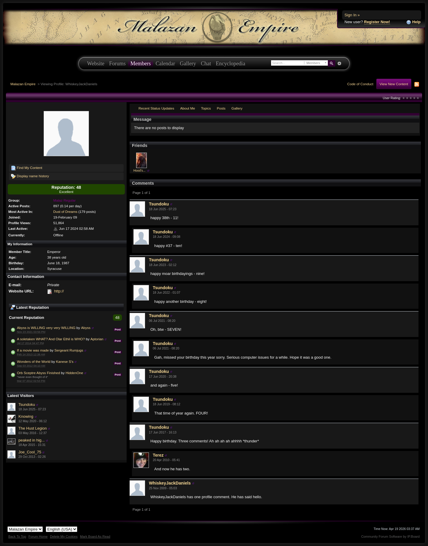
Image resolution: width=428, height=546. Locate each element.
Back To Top (17, 536)
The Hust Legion (32, 428)
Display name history (30, 176)
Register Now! (377, 22)
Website (95, 64)
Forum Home (38, 536)
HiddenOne (74, 373)
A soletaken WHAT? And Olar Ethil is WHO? (51, 339)
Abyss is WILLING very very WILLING (46, 328)
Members (140, 64)
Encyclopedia (230, 64)
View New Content (394, 84)
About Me (187, 108)
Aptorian (96, 339)
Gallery (188, 64)
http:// (59, 291)
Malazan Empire (22, 84)
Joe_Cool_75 (29, 452)
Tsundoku (26, 404)
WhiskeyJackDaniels (170, 483)
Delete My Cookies (64, 536)
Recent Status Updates (156, 108)
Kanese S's (64, 361)
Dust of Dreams (65, 211)
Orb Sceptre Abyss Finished (38, 373)
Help (413, 22)
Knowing (25, 416)
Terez (158, 455)
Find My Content (26, 168)
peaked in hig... (31, 440)
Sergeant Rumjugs (68, 350)
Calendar (165, 64)
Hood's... (139, 170)
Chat (206, 64)
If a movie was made (33, 350)
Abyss (86, 328)
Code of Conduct (360, 84)
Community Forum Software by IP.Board (390, 536)
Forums (117, 64)
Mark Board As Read (95, 536)
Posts (221, 108)
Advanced (339, 64)
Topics (206, 108)
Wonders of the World (34, 361)
